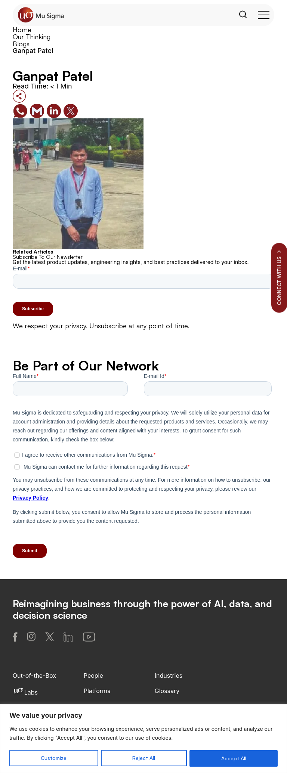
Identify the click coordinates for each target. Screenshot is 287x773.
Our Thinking (31, 36)
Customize (54, 758)
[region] (143, 739)
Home (22, 29)
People (93, 676)
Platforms (97, 691)
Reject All (143, 758)
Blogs (21, 44)
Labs (25, 692)
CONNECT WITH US (279, 277)
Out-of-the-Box (34, 676)
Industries (169, 676)
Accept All (233, 758)
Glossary (167, 691)
